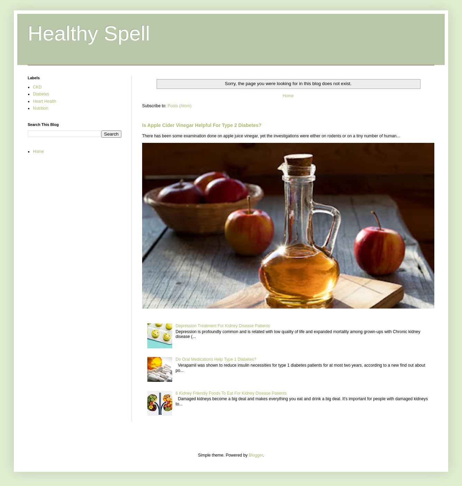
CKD (37, 87)
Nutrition (40, 108)
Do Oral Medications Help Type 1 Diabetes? (216, 359)
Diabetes (41, 94)
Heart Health (44, 101)
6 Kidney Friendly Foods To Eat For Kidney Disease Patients (231, 393)
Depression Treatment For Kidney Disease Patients (223, 325)
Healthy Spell (89, 33)
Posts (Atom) (179, 105)
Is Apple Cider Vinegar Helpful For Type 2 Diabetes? (201, 125)
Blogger (256, 455)
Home (288, 95)
